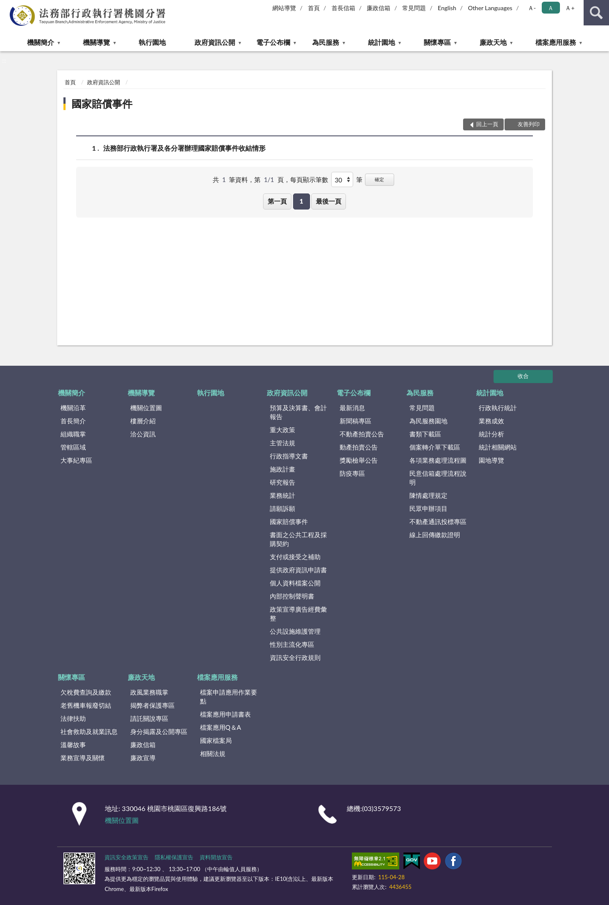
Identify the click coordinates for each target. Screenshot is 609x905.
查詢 (596, 12)
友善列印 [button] (529, 124)
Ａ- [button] (532, 7)
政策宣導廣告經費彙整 (298, 613)
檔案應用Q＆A (220, 727)
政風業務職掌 (149, 692)
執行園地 (152, 42)
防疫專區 (352, 473)
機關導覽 (96, 42)
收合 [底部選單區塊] (523, 375)
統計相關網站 (498, 447)
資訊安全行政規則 (295, 657)
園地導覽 (491, 460)
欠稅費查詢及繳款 (85, 692)
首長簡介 (73, 421)
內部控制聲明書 (292, 596)
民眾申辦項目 (428, 508)
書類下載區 (425, 434)
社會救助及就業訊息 (89, 731)
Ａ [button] (551, 7)
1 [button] (301, 201)
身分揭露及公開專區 (158, 731)
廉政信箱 (378, 7)
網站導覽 (284, 7)
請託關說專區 (149, 718)
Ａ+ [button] (569, 7)
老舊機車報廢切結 (85, 705)
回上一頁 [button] (487, 124)
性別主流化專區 (292, 644)
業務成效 (491, 421)
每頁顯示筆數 (309, 179)
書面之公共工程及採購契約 (298, 539)
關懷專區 (437, 42)
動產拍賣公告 (359, 447)
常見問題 (414, 7)
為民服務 (325, 42)
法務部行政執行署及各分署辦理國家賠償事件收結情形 (184, 148)
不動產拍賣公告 (362, 434)
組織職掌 (73, 434)
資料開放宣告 (216, 857)
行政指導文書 (289, 456)
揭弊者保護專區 (152, 705)
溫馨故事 (73, 744)
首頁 (314, 7)
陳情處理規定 (428, 495)
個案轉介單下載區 (434, 447)
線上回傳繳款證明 (434, 534)
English (447, 7)
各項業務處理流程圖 (437, 460)
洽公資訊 (143, 434)
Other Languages (490, 7)
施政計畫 (282, 469)
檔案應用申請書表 (225, 714)
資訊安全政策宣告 (126, 857)
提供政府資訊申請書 (298, 570)
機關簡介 (40, 42)
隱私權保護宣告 (174, 857)
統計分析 (491, 434)
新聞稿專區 (355, 421)
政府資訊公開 (215, 42)
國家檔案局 (216, 740)
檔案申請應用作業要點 (228, 696)
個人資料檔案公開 (295, 583)
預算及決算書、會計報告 (298, 412)
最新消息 (352, 407)
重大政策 (282, 429)
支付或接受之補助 (295, 556)
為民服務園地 (428, 421)
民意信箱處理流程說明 (437, 477)
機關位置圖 (146, 407)
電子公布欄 (273, 42)
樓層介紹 (143, 421)
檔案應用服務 (555, 42)
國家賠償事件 (101, 103)
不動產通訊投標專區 (437, 521)
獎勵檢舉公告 (359, 460)
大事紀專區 (76, 460)
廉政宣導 (143, 758)
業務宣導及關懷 (82, 758)
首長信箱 (343, 7)
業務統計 (282, 495)
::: (7, 6)
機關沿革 (73, 407)
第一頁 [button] (277, 201)
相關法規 (212, 753)
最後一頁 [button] (328, 201)
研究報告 (282, 482)
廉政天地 (493, 42)
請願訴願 (282, 508)
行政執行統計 (498, 407)
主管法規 (282, 443)
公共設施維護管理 (295, 631)
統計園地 (381, 42)
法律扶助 (73, 718)
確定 (379, 179)
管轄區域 (73, 447)
